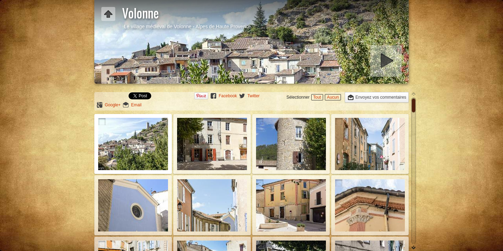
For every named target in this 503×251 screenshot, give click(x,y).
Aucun (333, 97)
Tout (317, 97)
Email (136, 104)
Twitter (253, 95)
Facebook (228, 95)
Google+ (113, 104)
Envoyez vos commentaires (381, 97)
